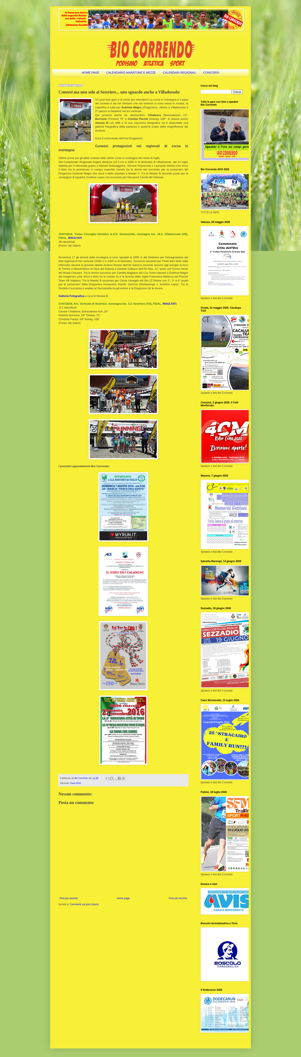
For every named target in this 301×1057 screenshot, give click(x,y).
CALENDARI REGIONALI (179, 72)
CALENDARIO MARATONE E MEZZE (131, 72)
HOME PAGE (90, 72)
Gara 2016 (75, 783)
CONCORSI (211, 72)
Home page (123, 898)
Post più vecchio (178, 898)
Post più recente (69, 898)
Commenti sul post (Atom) (84, 904)
